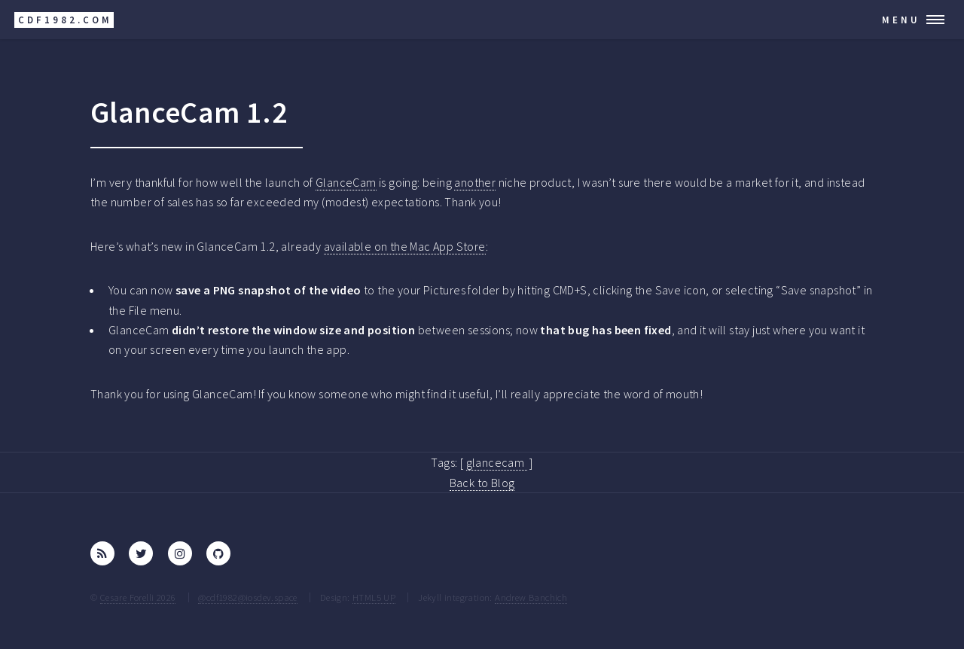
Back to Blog (482, 482)
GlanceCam (346, 182)
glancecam (496, 462)
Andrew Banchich (531, 597)
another (475, 182)
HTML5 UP (373, 597)
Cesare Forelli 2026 (138, 597)
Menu (901, 20)
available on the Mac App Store (405, 246)
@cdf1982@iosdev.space (247, 597)
